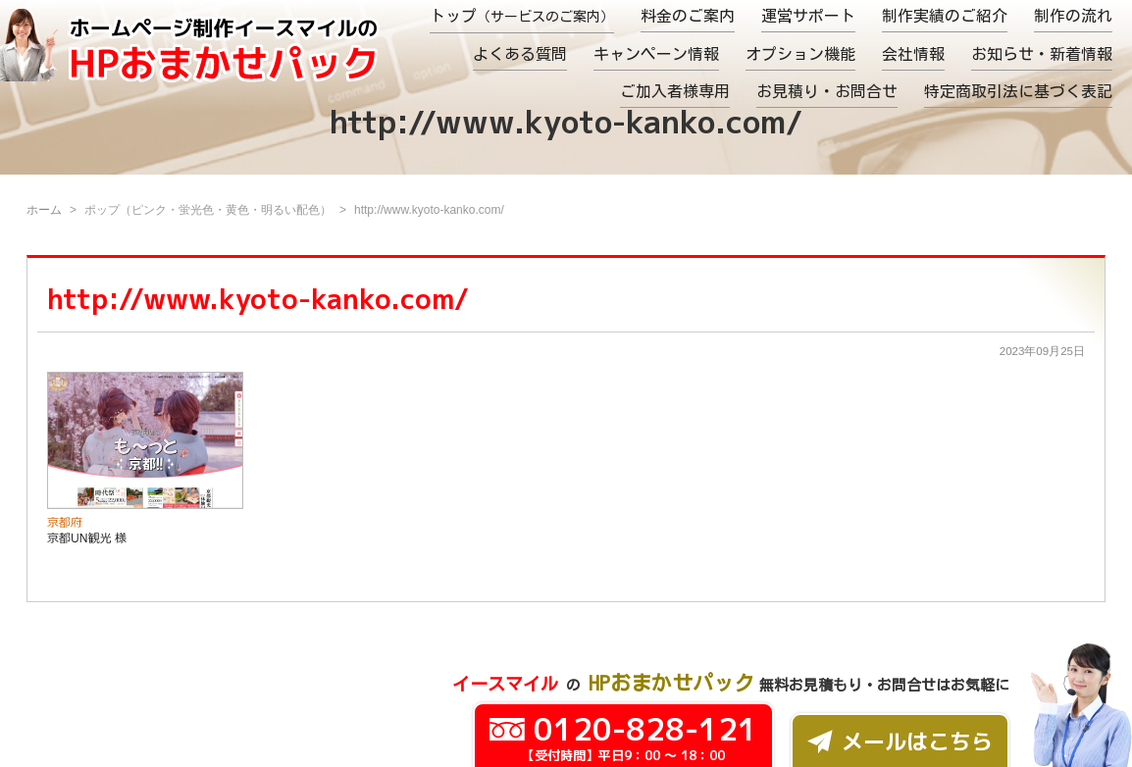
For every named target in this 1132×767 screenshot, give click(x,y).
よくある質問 (520, 54)
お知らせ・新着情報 (1041, 54)
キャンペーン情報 (656, 54)
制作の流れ (1073, 16)
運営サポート (808, 16)
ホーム (44, 210)
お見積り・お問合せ (827, 91)
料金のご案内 (688, 16)
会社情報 (913, 54)
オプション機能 (800, 54)
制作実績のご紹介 (944, 16)
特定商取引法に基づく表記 (1018, 91)
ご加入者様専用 (675, 91)
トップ (522, 16)
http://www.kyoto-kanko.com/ (258, 299)
